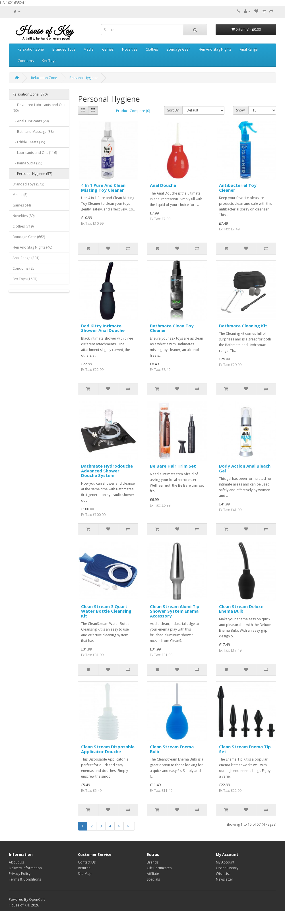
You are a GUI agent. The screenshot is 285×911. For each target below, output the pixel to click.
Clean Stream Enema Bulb (172, 749)
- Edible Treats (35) (29, 142)
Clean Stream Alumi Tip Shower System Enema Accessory (174, 611)
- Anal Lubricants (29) (31, 121)
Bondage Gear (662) (29, 236)
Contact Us (87, 862)
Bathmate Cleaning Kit (243, 326)
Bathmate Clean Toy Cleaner (172, 328)
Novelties (129, 49)
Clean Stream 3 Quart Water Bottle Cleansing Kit (106, 611)
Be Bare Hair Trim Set (173, 466)
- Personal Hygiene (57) (32, 173)
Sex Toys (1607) (25, 278)
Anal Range (249, 49)
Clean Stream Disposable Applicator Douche (108, 749)
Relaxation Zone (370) (30, 94)
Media (89, 49)
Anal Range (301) (26, 257)
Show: (240, 110)
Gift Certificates (159, 867)
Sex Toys (49, 60)
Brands (152, 862)
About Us (16, 862)
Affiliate (153, 873)
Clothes (152, 49)
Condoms (26, 60)
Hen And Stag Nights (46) (32, 247)
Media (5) (20, 194)
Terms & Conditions (25, 879)
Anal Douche (163, 185)
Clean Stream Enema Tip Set (245, 749)
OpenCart (37, 899)
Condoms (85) (24, 268)
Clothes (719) (23, 226)
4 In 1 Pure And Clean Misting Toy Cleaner (103, 187)
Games (107, 49)
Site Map (85, 873)
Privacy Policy (19, 873)
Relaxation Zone (31, 49)
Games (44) (22, 205)
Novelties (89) (23, 215)
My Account (225, 862)
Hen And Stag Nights (215, 49)
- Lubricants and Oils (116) (35, 152)
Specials (153, 879)
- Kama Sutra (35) (27, 163)
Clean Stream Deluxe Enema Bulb (241, 609)
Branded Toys (63, 49)
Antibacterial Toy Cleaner (238, 187)
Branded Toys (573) (28, 184)
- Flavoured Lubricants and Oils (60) (39, 107)
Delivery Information (25, 867)
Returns (84, 867)
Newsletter (224, 879)
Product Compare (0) (133, 110)
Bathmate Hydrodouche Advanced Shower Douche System (107, 470)
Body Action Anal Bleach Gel (244, 468)
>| (129, 826)
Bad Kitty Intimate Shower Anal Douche (103, 328)
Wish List (223, 873)
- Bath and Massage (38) (33, 131)
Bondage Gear (178, 49)
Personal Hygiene (83, 77)
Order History (227, 867)
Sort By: (173, 110)
